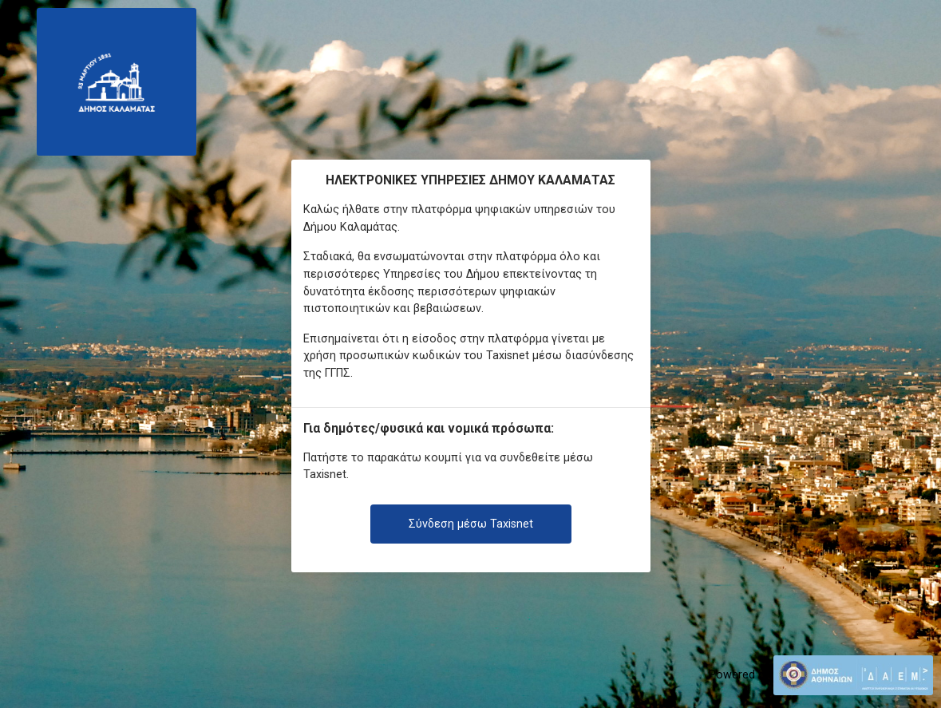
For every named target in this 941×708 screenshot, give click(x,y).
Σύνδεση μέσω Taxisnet (471, 524)
